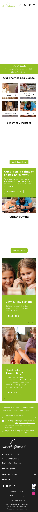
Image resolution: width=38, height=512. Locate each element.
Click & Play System (19, 72)
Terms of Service (19, 432)
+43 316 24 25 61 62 (11, 455)
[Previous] (28, 322)
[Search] (20, 5)
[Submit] (34, 415)
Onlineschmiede (21, 509)
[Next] (33, 322)
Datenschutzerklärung (17, 500)
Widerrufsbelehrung (17, 496)
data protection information (25, 423)
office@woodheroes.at (13, 463)
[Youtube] (7, 486)
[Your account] (25, 5)
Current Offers (19, 250)
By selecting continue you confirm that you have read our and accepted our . (19, 424)
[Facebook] (3, 486)
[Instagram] (10, 486)
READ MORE (13, 316)
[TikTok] (14, 486)
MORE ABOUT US (14, 191)
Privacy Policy (6, 432)
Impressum (14, 491)
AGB (21, 491)
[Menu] (34, 5)
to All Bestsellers (19, 162)
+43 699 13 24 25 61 (11, 459)
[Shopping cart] (29, 5)
